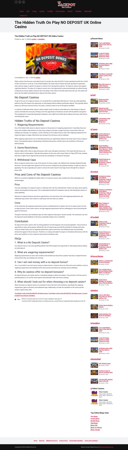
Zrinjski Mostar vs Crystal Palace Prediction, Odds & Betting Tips (105, 246)
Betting (70, 11)
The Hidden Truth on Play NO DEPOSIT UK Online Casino (31, 293)
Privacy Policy (63, 440)
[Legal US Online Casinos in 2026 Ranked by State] (94, 55)
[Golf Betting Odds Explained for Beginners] (94, 120)
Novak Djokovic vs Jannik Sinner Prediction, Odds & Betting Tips (105, 161)
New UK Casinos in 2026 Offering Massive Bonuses (105, 85)
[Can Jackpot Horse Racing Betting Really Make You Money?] (94, 271)
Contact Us (23, 15)
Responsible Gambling (76, 440)
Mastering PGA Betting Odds (104, 100)
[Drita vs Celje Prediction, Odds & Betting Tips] (94, 223)
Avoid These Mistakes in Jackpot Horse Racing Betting (105, 281)
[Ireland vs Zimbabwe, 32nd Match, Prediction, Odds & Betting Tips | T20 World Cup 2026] (94, 191)
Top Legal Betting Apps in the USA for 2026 (105, 44)
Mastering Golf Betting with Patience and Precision (105, 109)
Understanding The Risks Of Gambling (105, 314)
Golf (27, 11)
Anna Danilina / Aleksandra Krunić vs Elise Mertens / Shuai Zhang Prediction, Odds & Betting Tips (105, 149)
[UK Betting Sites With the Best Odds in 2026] (94, 65)
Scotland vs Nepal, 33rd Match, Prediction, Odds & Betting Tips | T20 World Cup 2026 (105, 179)
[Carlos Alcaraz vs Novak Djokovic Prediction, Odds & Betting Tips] (94, 135)
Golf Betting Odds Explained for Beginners (104, 120)
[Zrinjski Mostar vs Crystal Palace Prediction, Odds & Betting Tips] (94, 245)
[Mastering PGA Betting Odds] (94, 101)
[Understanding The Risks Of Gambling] (94, 315)
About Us (41, 440)
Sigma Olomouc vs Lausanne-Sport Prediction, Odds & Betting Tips (105, 234)
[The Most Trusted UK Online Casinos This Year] (94, 75)
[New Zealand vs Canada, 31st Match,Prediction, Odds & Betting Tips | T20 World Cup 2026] (94, 204)
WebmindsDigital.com (106, 447)
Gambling (78, 11)
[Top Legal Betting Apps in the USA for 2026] (94, 44)
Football (50, 11)
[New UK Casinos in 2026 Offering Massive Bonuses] (94, 86)
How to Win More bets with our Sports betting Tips (105, 296)
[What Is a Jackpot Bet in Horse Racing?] (94, 262)
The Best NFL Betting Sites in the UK (106, 380)
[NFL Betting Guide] (94, 365)
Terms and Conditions (91, 440)
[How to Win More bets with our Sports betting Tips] (94, 296)
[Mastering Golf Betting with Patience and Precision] (94, 110)
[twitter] (19, 2)
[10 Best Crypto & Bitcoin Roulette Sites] (94, 372)
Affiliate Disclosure (52, 440)
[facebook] (16, 2)
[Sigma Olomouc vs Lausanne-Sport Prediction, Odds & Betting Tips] (94, 233)
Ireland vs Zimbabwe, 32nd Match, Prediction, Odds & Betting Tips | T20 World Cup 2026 (105, 193)
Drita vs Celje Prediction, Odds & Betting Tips (105, 223)
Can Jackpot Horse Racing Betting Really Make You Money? (105, 271)
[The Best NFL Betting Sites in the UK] (94, 381)
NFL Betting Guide (105, 363)
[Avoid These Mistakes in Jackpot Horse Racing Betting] (94, 281)
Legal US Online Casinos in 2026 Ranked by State (104, 55)
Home (22, 11)
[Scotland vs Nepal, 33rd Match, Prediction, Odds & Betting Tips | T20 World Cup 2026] (94, 177)
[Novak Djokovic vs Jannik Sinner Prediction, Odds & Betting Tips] (94, 161)
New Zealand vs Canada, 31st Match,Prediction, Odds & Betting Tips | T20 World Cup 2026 (105, 206)
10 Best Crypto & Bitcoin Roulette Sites (106, 371)
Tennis (34, 11)
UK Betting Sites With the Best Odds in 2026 (105, 65)
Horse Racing (60, 11)
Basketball (87, 11)
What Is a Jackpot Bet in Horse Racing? (106, 261)
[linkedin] (23, 2)
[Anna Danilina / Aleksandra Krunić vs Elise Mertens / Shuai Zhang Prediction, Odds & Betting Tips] (94, 147)
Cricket (42, 11)
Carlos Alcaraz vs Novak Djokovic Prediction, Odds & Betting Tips (105, 136)
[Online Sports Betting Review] (94, 307)
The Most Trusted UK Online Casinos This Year (105, 75)
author (34, 39)
